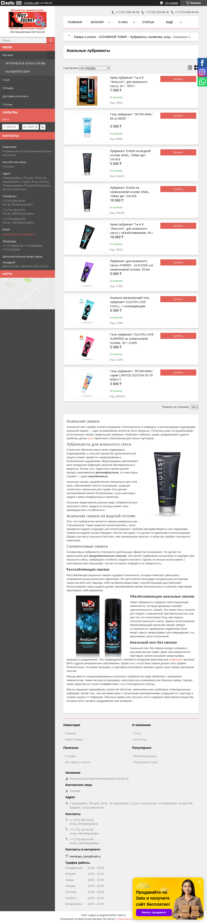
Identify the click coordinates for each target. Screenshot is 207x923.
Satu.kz (121, 915)
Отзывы (8, 88)
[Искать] (50, 40)
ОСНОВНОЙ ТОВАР (17, 71)
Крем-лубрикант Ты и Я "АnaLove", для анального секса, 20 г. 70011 (128, 81)
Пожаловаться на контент (132, 919)
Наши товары (74, 739)
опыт (90, 438)
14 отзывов (171, 2)
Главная (75, 22)
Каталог (8, 55)
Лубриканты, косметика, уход (150, 37)
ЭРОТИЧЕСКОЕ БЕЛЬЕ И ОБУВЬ (25, 63)
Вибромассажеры (145, 756)
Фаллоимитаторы (145, 762)
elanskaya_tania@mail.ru (19, 234)
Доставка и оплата (15, 96)
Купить (178, 79)
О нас (6, 80)
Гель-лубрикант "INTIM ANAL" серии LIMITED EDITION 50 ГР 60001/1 (132, 375)
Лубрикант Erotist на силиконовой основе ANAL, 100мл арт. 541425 (130, 192)
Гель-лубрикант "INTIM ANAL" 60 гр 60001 (132, 116)
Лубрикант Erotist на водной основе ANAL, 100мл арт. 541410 (130, 155)
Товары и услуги (85, 37)
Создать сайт (31, 2)
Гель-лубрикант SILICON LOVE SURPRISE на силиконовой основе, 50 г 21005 (132, 338)
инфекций (175, 659)
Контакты (140, 739)
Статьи (7, 104)
